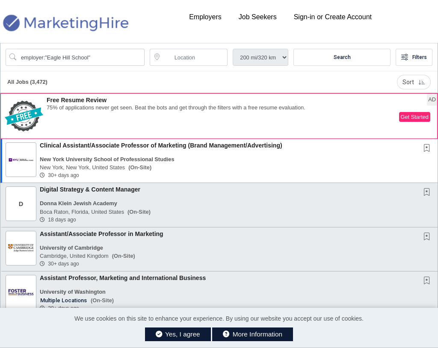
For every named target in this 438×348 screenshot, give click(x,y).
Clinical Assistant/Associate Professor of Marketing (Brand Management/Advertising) (161, 145)
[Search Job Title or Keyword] (81, 57)
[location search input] (195, 57)
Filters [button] (414, 57)
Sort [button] (413, 82)
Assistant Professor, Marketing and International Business (123, 277)
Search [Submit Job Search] (342, 57)
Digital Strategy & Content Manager (90, 189)
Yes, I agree (178, 334)
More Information (252, 334)
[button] (219, 116)
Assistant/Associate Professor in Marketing (101, 233)
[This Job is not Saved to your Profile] (428, 148)
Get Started (415, 117)
